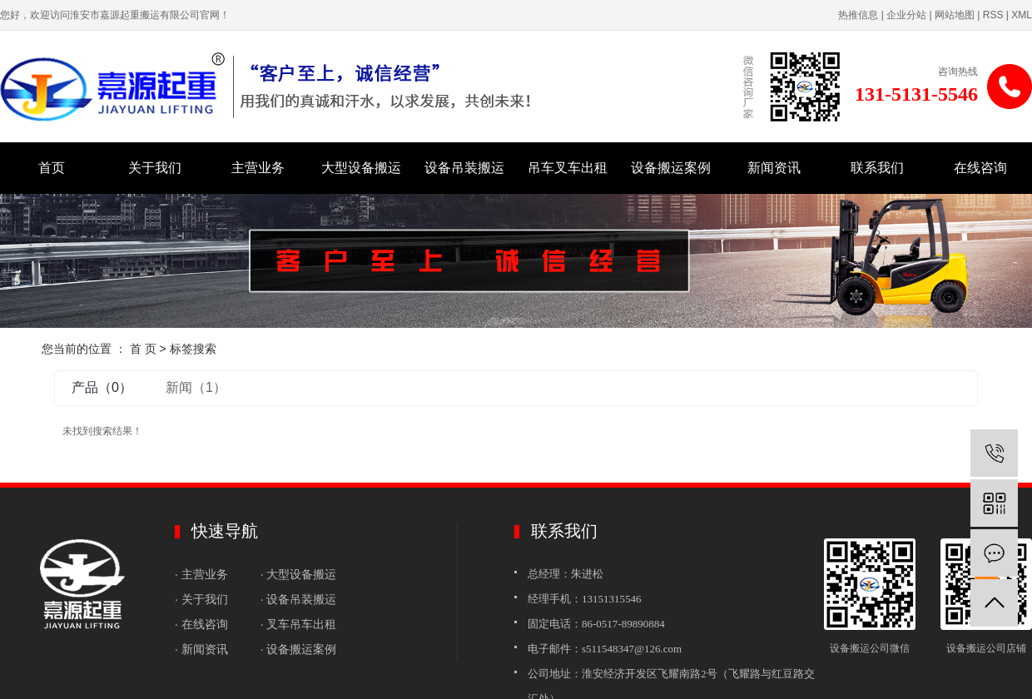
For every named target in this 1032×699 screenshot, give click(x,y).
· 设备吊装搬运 (298, 599)
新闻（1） (196, 387)
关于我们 (154, 168)
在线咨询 (980, 168)
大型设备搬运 (361, 168)
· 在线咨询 (201, 624)
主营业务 (258, 168)
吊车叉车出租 (568, 168)
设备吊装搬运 (464, 168)
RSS (993, 15)
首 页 (143, 348)
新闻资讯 (774, 168)
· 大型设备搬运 (300, 574)
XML (1021, 15)
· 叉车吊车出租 (298, 624)
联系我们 (877, 168)
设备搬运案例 (671, 168)
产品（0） (102, 387)
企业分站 (906, 15)
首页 (51, 168)
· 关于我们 (203, 599)
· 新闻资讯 (205, 649)
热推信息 (858, 15)
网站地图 (955, 15)
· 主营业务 (203, 574)
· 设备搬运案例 (298, 649)
